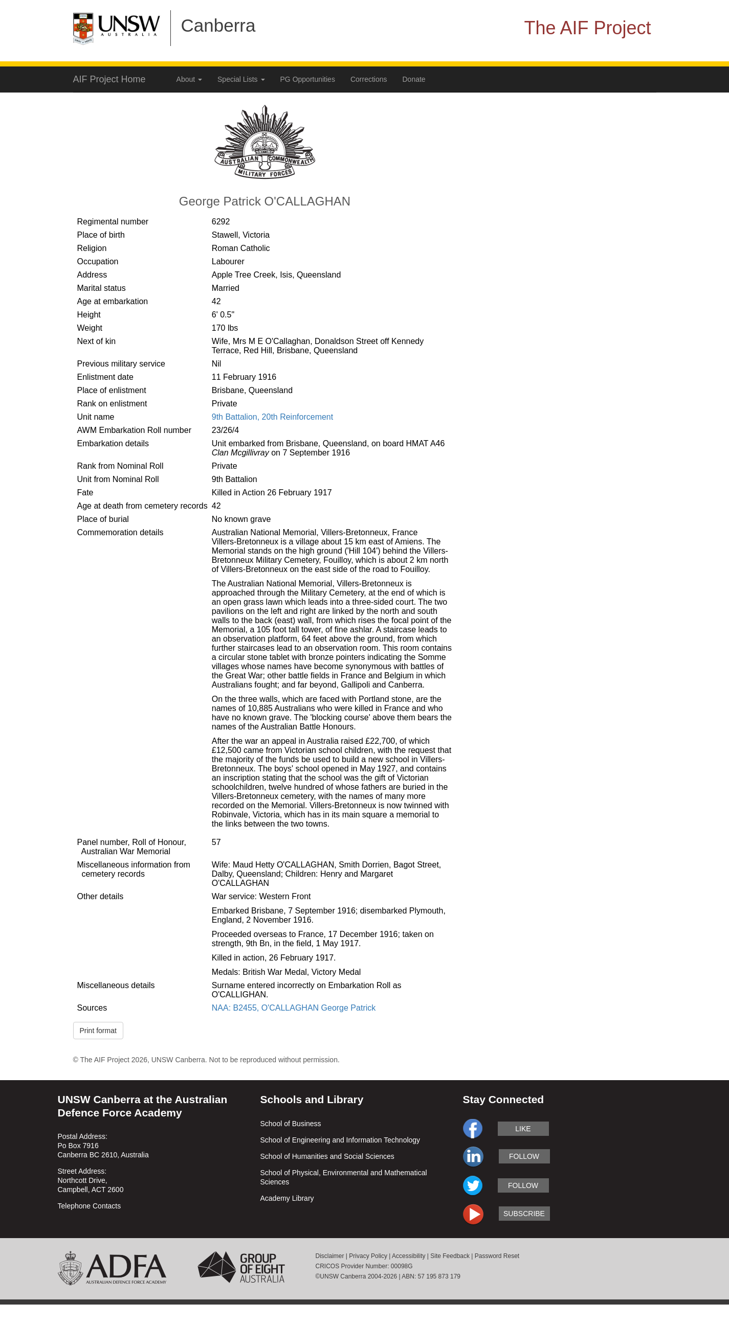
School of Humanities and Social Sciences (327, 1156)
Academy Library (287, 1198)
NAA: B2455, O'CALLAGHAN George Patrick (294, 1007)
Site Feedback (450, 1256)
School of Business (290, 1124)
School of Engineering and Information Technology (340, 1140)
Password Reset (497, 1256)
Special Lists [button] (240, 79)
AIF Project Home (109, 79)
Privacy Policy (368, 1256)
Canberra (218, 25)
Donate (414, 79)
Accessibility (408, 1256)
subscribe (524, 1213)
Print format (98, 1030)
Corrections (368, 79)
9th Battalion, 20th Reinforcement (272, 417)
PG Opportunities (307, 79)
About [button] (189, 79)
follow (524, 1156)
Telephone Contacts (89, 1206)
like (523, 1129)
